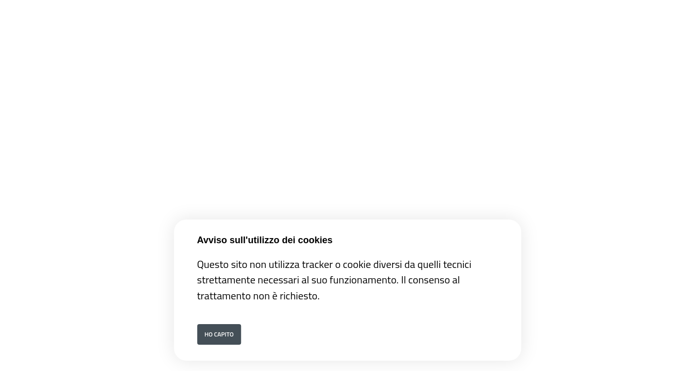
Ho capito (219, 334)
